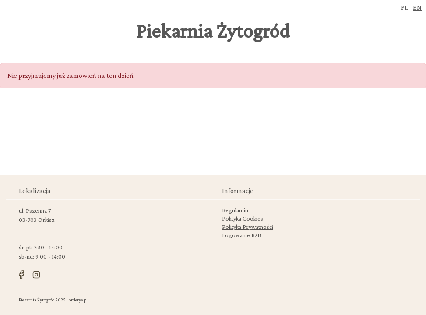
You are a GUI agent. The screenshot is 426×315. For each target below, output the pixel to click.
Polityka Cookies (242, 218)
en (417, 7)
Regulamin (235, 210)
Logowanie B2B (241, 234)
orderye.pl (78, 299)
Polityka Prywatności (247, 226)
